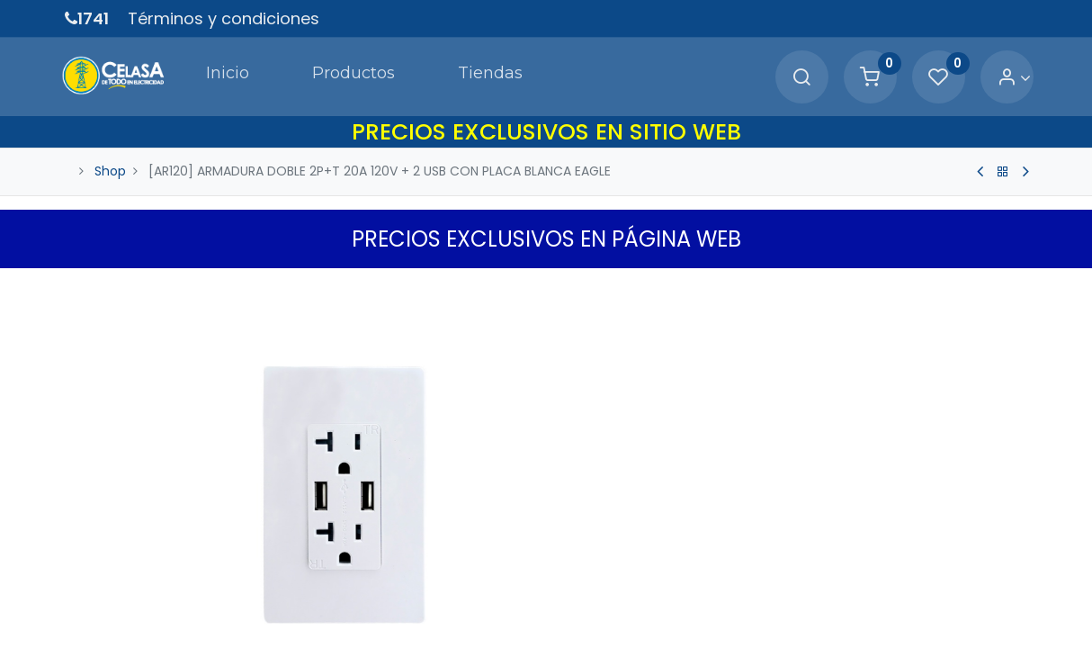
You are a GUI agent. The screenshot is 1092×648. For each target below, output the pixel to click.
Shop (110, 169)
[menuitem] (219, 75)
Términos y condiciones (223, 18)
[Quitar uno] (579, 608)
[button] (1016, 285)
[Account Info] (1009, 77)
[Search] (797, 77)
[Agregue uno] (656, 608)
